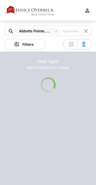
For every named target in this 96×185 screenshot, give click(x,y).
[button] (39, 31)
